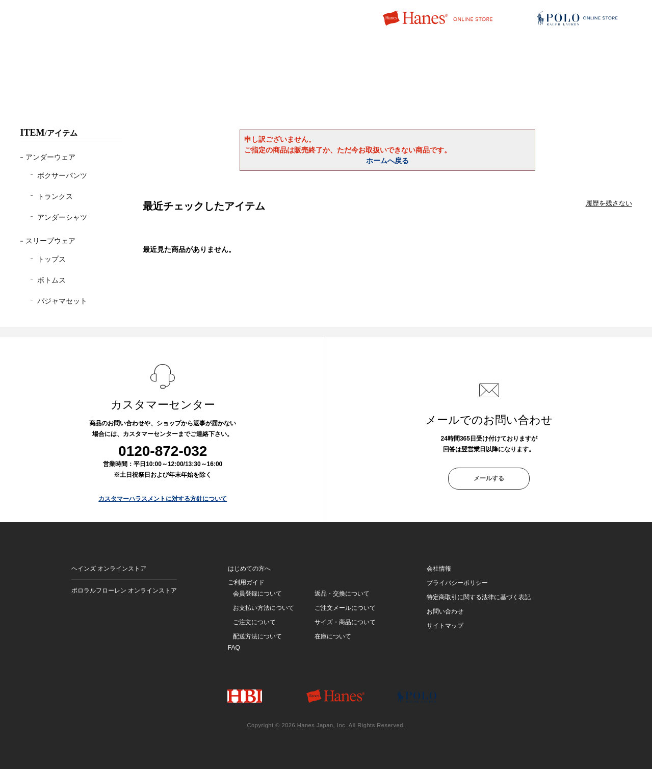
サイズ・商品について (345, 622)
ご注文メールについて (345, 607)
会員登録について (257, 593)
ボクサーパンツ (62, 175)
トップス (51, 259)
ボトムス (51, 280)
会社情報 (439, 568)
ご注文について (254, 622)
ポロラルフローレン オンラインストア (124, 590)
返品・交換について (342, 593)
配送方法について (257, 636)
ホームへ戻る (387, 161)
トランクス (55, 196)
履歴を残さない (609, 203)
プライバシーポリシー (457, 582)
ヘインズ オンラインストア (108, 568)
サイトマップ (445, 625)
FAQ (234, 647)
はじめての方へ (249, 568)
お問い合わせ (445, 611)
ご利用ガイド (246, 582)
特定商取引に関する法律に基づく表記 (479, 597)
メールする (489, 478)
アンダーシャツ (62, 217)
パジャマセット (62, 301)
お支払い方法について (263, 607)
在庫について (333, 636)
